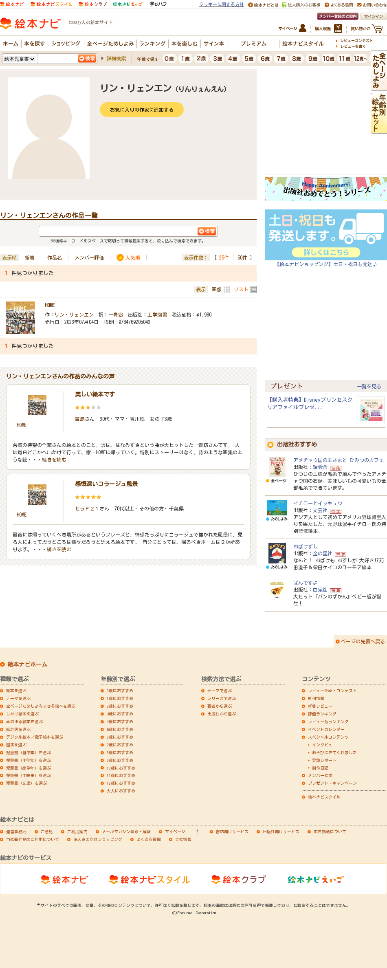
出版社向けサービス (281, 831)
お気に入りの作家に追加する (142, 109)
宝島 (80, 418)
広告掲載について (330, 831)
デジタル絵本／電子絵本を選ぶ (34, 737)
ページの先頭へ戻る (363, 641)
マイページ (175, 831)
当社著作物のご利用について (32, 839)
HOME (50, 305)
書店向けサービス (232, 831)
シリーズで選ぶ (221, 698)
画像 (217, 289)
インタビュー (324, 745)
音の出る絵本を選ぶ (24, 721)
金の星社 (322, 553)
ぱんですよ (305, 582)
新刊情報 (316, 698)
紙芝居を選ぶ (18, 729)
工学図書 (157, 314)
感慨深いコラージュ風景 (106, 484)
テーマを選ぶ (18, 698)
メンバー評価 (89, 257)
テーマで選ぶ (219, 691)
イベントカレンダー (326, 729)
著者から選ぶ (219, 706)
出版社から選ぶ (221, 714)
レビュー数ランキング (328, 721)
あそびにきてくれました (334, 752)
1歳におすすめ (120, 698)
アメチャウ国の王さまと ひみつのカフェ (338, 460)
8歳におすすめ (120, 752)
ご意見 (47, 831)
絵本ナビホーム (27, 664)
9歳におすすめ (120, 760)
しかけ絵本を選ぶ (22, 714)
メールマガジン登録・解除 (126, 831)
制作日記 (320, 768)
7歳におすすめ (120, 745)
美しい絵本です (95, 394)
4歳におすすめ (120, 721)
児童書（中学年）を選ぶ (28, 760)
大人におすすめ (121, 791)
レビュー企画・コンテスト (332, 691)
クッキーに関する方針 (221, 4)
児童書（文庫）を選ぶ (26, 783)
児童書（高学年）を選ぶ (28, 768)
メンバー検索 (320, 775)
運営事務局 (16, 831)
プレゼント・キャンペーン (332, 783)
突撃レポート (324, 760)
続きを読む (54, 459)
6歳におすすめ (120, 737)
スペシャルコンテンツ (328, 737)
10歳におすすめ (121, 768)
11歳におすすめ (121, 775)
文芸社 (320, 510)
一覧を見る (369, 386)
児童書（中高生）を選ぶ (28, 775)
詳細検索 (116, 58)
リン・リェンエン (74, 314)
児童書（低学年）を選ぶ (28, 752)
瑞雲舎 (320, 466)
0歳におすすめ (120, 691)
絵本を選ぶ (16, 691)
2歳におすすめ (120, 706)
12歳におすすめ (121, 783)
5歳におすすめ (120, 729)
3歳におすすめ (120, 714)
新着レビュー (320, 706)
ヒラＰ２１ (87, 508)
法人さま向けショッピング (97, 839)
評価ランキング (322, 714)
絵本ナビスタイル (324, 797)
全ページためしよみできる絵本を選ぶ (40, 706)
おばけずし (305, 546)
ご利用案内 (77, 831)
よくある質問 (148, 839)
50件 (242, 257)
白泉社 (320, 589)
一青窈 (115, 314)
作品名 (54, 257)
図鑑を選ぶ (16, 745)
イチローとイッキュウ (317, 503)
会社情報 (183, 839)
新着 (30, 257)
